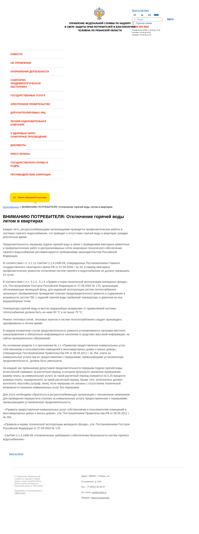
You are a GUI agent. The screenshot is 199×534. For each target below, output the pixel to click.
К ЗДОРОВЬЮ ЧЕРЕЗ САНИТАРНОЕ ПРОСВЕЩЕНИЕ (29, 135)
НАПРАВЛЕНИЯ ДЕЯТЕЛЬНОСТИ (30, 71)
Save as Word (16, 454)
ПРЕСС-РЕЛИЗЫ (20, 154)
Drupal (31, 513)
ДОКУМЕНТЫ (18, 145)
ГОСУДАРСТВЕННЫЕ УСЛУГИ (28, 95)
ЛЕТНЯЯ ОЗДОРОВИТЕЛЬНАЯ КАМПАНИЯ (28, 123)
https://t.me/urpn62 (100, 498)
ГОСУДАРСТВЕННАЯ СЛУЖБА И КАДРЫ (29, 164)
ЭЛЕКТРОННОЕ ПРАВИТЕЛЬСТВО (30, 104)
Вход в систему (140, 10)
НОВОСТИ (16, 54)
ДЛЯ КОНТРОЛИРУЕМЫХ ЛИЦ (28, 112)
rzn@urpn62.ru (99, 492)
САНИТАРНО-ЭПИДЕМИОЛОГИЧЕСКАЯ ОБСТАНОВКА (26, 83)
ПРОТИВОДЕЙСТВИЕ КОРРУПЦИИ (31, 174)
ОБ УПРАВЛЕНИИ (21, 63)
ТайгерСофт (20, 493)
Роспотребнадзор (11, 207)
